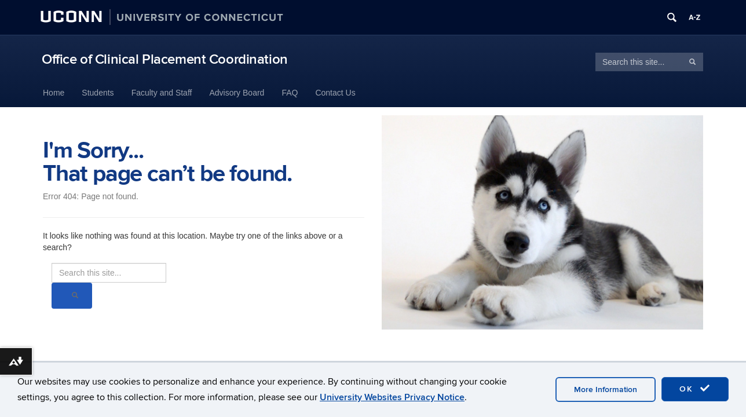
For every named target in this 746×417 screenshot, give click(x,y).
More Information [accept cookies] (605, 389)
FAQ (289, 92)
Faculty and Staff (161, 92)
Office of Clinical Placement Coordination (165, 59)
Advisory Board (236, 92)
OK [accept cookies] (695, 388)
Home (53, 92)
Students (98, 92)
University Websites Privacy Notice (392, 397)
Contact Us (335, 92)
